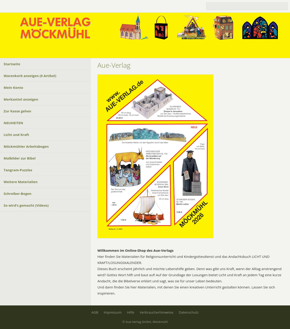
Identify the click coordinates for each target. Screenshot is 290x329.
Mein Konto (13, 87)
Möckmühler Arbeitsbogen (26, 146)
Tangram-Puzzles (18, 170)
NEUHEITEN (13, 123)
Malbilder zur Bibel (20, 158)
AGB (94, 312)
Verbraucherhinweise (157, 312)
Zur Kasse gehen (17, 111)
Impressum (112, 312)
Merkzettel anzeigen (21, 99)
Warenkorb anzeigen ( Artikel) (30, 75)
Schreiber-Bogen (17, 193)
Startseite (12, 64)
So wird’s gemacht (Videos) (26, 205)
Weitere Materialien (21, 181)
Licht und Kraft (16, 134)
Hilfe (130, 312)
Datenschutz (188, 312)
